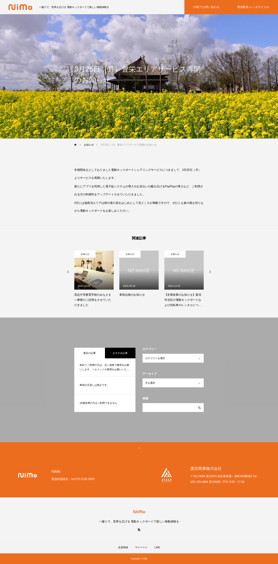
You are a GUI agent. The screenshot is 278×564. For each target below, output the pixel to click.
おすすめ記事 (120, 353)
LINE (157, 547)
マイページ (141, 547)
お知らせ (85, 254)
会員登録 (123, 547)
